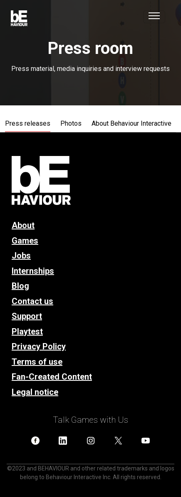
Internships (33, 271)
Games (25, 241)
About (23, 225)
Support (27, 316)
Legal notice (35, 392)
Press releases (27, 123)
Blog (20, 286)
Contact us (32, 301)
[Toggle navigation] (154, 16)
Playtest (27, 331)
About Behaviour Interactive (131, 123)
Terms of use (37, 362)
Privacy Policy (39, 346)
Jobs (21, 256)
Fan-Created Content (52, 377)
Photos (71, 123)
